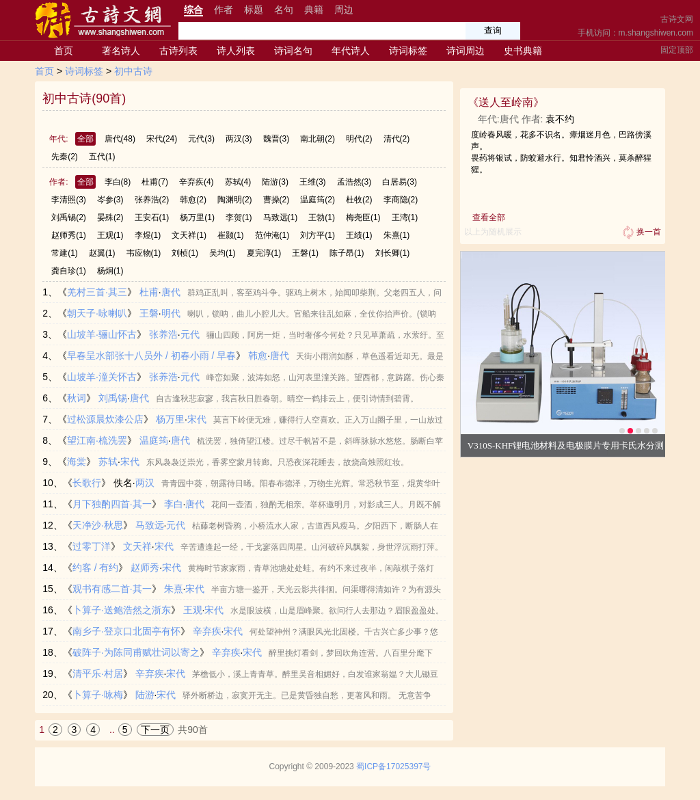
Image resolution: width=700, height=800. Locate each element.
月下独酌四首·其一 (112, 503)
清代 (396, 139)
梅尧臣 (363, 217)
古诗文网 (676, 19)
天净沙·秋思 (97, 525)
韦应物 (143, 253)
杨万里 (197, 217)
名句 (283, 9)
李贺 (239, 217)
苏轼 (238, 182)
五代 (102, 156)
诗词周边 (465, 50)
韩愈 (193, 199)
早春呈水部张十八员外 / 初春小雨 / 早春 (151, 355)
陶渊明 (234, 199)
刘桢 (185, 253)
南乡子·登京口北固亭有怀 (126, 631)
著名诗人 (121, 50)
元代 (201, 139)
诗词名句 (293, 50)
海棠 (76, 461)
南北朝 (317, 139)
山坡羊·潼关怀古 (102, 376)
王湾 (405, 217)
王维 (312, 182)
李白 (118, 182)
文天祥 (189, 235)
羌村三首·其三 (97, 291)
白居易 (399, 182)
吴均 (222, 253)
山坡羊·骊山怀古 (102, 334)
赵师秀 (68, 235)
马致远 (280, 217)
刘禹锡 (68, 217)
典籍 (313, 9)
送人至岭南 (506, 102)
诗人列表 (236, 50)
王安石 (152, 217)
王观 (110, 235)
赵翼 (102, 253)
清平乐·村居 (97, 673)
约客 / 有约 (95, 567)
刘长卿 (392, 253)
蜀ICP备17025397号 (393, 766)
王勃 (321, 217)
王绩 (359, 235)
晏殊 (110, 217)
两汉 (239, 139)
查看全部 (488, 217)
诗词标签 (408, 50)
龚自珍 (68, 271)
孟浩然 (354, 182)
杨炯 (110, 271)
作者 (223, 9)
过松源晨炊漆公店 (105, 419)
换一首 (640, 232)
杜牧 (359, 199)
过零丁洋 (91, 546)
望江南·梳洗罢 (97, 440)
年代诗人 (351, 50)
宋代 (161, 139)
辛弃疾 (196, 182)
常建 (64, 253)
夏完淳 (264, 253)
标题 (253, 9)
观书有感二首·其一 (112, 588)
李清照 (68, 199)
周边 (343, 9)
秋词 (76, 397)
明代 (359, 139)
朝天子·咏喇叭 (97, 313)
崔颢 (230, 235)
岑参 (110, 199)
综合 (193, 9)
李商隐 (400, 199)
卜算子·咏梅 (97, 694)
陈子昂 (346, 253)
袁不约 (560, 119)
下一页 (155, 729)
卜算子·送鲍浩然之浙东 (121, 609)
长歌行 (86, 482)
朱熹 (396, 235)
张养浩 (152, 199)
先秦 (64, 156)
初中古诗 (133, 71)
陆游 (275, 182)
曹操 (276, 199)
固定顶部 (676, 50)
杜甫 (155, 182)
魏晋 (276, 139)
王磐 (305, 253)
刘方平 (317, 235)
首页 (63, 50)
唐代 (120, 139)
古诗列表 (178, 50)
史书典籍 (523, 50)
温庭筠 (317, 199)
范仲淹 (272, 235)
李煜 (148, 235)
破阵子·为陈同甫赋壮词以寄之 (136, 652)
